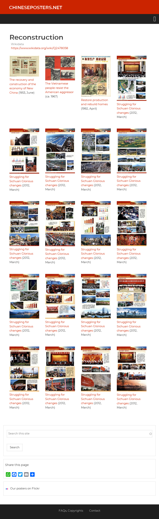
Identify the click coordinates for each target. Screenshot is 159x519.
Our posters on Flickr (25, 488)
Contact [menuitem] (94, 510)
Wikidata (17, 44)
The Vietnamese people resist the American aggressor (59, 88)
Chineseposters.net (35, 7)
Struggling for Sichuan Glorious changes (128, 108)
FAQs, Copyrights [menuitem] (71, 510)
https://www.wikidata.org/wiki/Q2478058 (39, 48)
